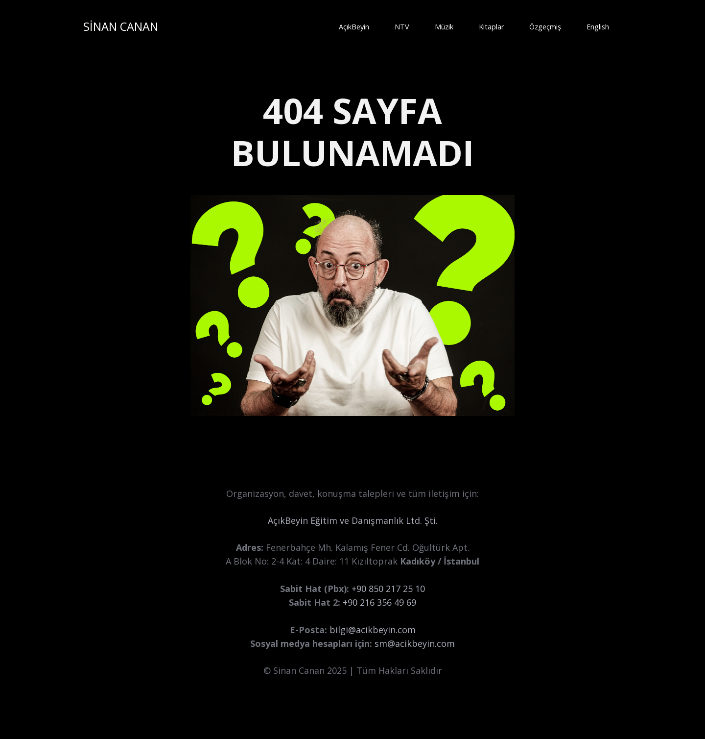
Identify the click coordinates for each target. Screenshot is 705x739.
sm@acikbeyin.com (415, 643)
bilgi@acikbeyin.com (372, 630)
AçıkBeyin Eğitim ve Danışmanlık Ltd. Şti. (353, 520)
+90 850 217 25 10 (388, 588)
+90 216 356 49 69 (379, 602)
